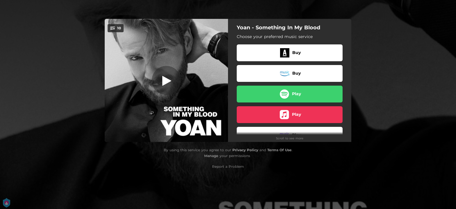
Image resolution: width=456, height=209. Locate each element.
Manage (211, 156)
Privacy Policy (245, 150)
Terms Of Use (279, 150)
